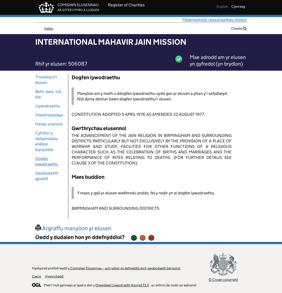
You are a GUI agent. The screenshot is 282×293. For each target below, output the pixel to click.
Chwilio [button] (239, 28)
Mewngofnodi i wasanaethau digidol (214, 19)
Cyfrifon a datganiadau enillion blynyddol (46, 141)
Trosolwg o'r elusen (46, 79)
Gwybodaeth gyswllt (46, 176)
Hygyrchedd (54, 276)
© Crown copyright (223, 280)
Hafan (48, 28)
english (222, 6)
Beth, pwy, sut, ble (48, 94)
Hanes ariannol (48, 124)
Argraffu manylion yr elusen (73, 228)
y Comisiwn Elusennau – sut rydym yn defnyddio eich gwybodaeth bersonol (124, 268)
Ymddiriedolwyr (49, 115)
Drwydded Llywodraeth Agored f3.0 (122, 285)
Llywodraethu (47, 106)
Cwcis (36, 276)
